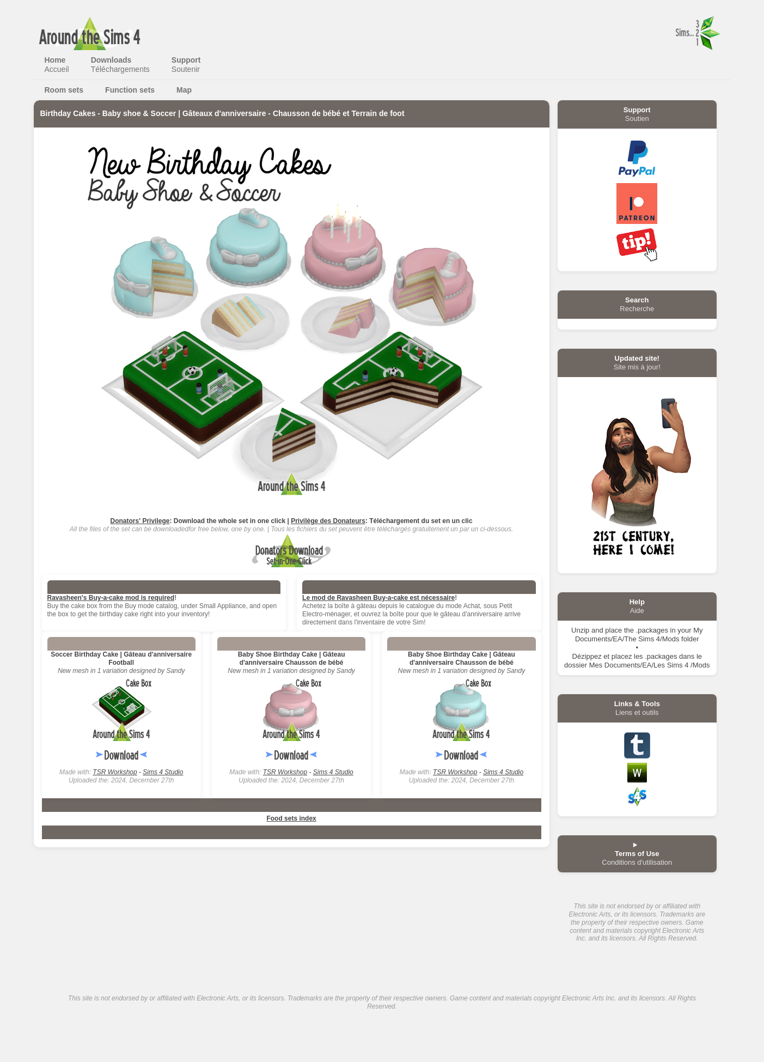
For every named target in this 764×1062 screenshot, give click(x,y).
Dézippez (587, 656)
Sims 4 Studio (163, 772)
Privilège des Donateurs (328, 521)
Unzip (580, 630)
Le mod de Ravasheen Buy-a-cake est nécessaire (378, 598)
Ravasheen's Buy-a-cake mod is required (111, 598)
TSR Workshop (115, 772)
